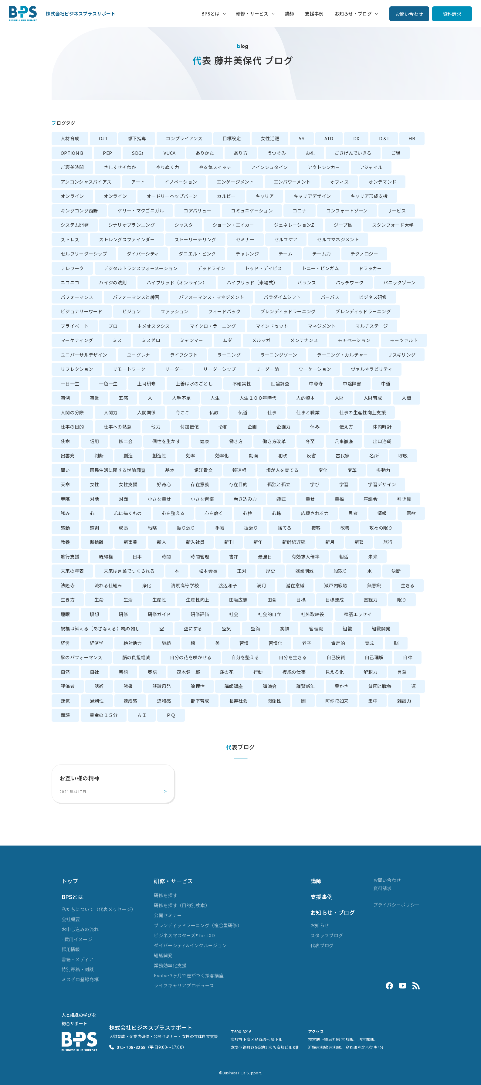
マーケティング (77, 340)
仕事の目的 (72, 426)
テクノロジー (364, 253)
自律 (407, 657)
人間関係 (146, 412)
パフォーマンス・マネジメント (211, 297)
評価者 (68, 686)
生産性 (159, 599)
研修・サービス (252, 13)
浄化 (146, 585)
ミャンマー (191, 340)
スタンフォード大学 (393, 225)
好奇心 (164, 484)
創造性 (159, 455)
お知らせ (319, 925)
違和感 (164, 700)
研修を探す (165, 895)
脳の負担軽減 (136, 657)
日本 (137, 556)
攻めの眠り (381, 527)
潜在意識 (295, 585)
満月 (261, 585)
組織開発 (381, 628)
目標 (301, 599)
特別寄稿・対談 (78, 969)
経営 (65, 643)
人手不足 (181, 398)
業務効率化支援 (170, 965)
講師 (289, 13)
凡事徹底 (344, 441)
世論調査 (280, 383)
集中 (373, 700)
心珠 (276, 513)
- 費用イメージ (77, 939)
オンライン (72, 196)
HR (411, 138)
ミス (117, 340)
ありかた (204, 153)
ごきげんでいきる (353, 153)
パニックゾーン (399, 282)
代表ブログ (322, 945)
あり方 (241, 153)
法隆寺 (68, 585)
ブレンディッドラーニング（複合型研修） (198, 925)
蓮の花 (227, 672)
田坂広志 (238, 599)
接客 (316, 527)
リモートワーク (129, 369)
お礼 (310, 153)
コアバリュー (197, 210)
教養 (65, 542)
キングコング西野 (79, 210)
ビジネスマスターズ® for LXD (184, 935)
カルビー (226, 196)
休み (315, 426)
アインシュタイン (269, 167)
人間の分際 (72, 412)
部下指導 (136, 138)
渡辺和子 (227, 585)
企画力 (283, 426)
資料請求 (452, 14)
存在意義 (200, 484)
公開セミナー (168, 915)
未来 (373, 556)
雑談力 (404, 700)
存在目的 (238, 484)
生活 (128, 599)
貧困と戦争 (379, 686)
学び (315, 484)
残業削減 (304, 571)
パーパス (330, 297)
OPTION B (72, 153)
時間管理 (200, 556)
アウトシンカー (324, 167)
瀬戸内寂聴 (335, 585)
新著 (359, 542)
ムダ (227, 340)
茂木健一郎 (188, 672)
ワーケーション (315, 369)
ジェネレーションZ (294, 225)
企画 (252, 426)
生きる (408, 585)
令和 (223, 426)
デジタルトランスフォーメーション (141, 268)
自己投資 (336, 657)
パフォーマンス (77, 297)
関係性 (274, 700)
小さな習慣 (202, 499)
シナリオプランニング (131, 225)
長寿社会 (238, 700)
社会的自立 (269, 614)
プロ (113, 326)
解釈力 (371, 672)
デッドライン (211, 268)
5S (302, 138)
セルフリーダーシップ (84, 253)
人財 (339, 398)
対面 (123, 499)
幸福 (339, 499)
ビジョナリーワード (82, 311)
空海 (255, 628)
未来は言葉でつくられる (129, 571)
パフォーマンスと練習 (136, 297)
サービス (397, 210)
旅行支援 (70, 556)
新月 (330, 542)
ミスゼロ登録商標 (80, 979)
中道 (386, 383)
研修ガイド (159, 614)
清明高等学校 (185, 585)
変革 (352, 470)
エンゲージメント (235, 181)
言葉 (402, 672)
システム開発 (75, 225)
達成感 (130, 700)
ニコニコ (70, 282)
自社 (94, 672)
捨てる (285, 527)
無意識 (374, 585)
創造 (128, 455)
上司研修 (146, 383)
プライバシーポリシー (396, 904)
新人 (161, 542)
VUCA (170, 153)
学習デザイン (382, 484)
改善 (345, 527)
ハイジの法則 (113, 282)
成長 (123, 527)
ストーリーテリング (195, 239)
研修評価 (200, 614)
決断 (396, 571)
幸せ (310, 499)
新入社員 (195, 542)
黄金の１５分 (104, 715)
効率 (190, 455)
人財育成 (373, 398)
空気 (227, 628)
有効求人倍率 (306, 556)
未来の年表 (72, 571)
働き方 (236, 441)
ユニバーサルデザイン (84, 354)
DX (356, 138)
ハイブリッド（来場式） (252, 282)
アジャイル (371, 167)
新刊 (229, 542)
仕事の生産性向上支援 (362, 412)
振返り (251, 527)
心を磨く (214, 513)
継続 (166, 643)
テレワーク (72, 268)
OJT (103, 138)
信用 (94, 441)
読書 (128, 686)
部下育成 (200, 700)
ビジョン (131, 311)
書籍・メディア (78, 959)
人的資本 (305, 398)
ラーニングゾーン (278, 354)
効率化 (222, 455)
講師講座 (233, 686)
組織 (347, 628)
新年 (258, 542)
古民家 (343, 455)
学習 (344, 484)
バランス (306, 282)
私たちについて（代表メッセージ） (99, 909)
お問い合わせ (409, 14)
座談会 (371, 499)
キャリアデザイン (312, 196)
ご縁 (396, 153)
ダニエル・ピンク (197, 253)
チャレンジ (247, 253)
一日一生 (70, 383)
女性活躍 (270, 138)
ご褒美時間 (72, 167)
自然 (65, 672)
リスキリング (402, 354)
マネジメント (322, 326)
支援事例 (314, 13)
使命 (65, 441)
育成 (369, 643)
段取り (340, 571)
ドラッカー (370, 268)
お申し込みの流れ (80, 929)
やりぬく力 (167, 167)
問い (65, 470)
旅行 (388, 542)
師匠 (281, 499)
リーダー (174, 369)
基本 (169, 470)
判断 (99, 455)
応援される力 (315, 513)
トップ (70, 881)
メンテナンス (304, 340)
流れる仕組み (108, 585)
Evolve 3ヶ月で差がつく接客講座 (189, 975)
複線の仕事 (294, 672)
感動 (65, 527)
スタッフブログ (326, 935)
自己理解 (374, 657)
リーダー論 (267, 369)
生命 (99, 599)
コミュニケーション (252, 210)
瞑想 (94, 614)
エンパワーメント (292, 181)
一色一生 (108, 383)
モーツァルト (404, 340)
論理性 (198, 686)
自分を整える (245, 657)
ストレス (70, 239)
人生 (215, 398)
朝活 (344, 556)
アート (138, 181)
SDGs (138, 153)
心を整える (173, 513)
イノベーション (180, 181)
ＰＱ (171, 715)
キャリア (265, 196)
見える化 (334, 672)
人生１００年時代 (257, 398)
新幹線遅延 (294, 542)
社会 (234, 614)
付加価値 (189, 426)
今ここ (183, 412)
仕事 (272, 412)
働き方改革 (274, 441)
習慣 (244, 643)
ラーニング (229, 354)
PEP (107, 153)
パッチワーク (350, 282)
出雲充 (68, 455)
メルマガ (261, 340)
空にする (193, 628)
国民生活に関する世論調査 (118, 470)
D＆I (384, 138)
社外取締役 (312, 614)
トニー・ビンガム (320, 268)
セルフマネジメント (338, 239)
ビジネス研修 (373, 297)
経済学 (97, 643)
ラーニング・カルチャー (342, 354)
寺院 (65, 499)
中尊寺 (316, 383)
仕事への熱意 (118, 426)
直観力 (371, 599)
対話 (94, 499)
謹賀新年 (305, 686)
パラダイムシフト (282, 297)
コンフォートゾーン (347, 210)
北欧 (282, 455)
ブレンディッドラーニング (288, 311)
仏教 (214, 412)
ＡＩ (142, 715)
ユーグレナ (138, 354)
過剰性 (97, 700)
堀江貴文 (203, 470)
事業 (94, 398)
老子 (306, 643)
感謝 (94, 527)
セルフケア (286, 239)
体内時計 (382, 426)
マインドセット (272, 326)
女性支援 (128, 484)
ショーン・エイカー (233, 225)
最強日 (265, 556)
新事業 (130, 542)
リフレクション (77, 369)
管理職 (316, 628)
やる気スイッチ (215, 167)
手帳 (220, 527)
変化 (323, 470)
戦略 (152, 527)
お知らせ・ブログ (353, 13)
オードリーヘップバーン (172, 196)
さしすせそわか (120, 167)
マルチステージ (371, 326)
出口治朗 (382, 441)
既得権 (106, 556)
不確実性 (241, 383)
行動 (258, 672)
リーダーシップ (219, 369)
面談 (65, 715)
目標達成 (334, 599)
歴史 (271, 571)
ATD (329, 138)
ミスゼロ (151, 340)
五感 (123, 398)
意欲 (411, 513)
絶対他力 (133, 643)
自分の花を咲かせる (191, 657)
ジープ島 (343, 225)
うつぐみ (276, 153)
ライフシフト (184, 354)
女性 (94, 484)
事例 (65, 398)
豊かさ (342, 686)
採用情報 (71, 949)
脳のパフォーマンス (82, 657)
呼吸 (403, 455)
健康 (204, 441)
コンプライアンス (184, 138)
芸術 (123, 672)
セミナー (245, 239)
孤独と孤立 (279, 484)
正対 (241, 571)
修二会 (126, 441)
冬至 (310, 441)
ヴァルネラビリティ (371, 369)
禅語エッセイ (358, 614)
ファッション (174, 311)
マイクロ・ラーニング (213, 326)
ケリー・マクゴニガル (140, 210)
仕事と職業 (308, 412)
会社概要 (71, 919)
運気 (65, 700)
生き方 (68, 599)
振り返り (186, 527)
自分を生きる (293, 657)
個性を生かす (166, 441)
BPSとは (211, 13)
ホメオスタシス (153, 326)
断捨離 (97, 542)
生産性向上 (197, 599)
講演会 (269, 686)
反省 (311, 455)
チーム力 (321, 253)
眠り (402, 599)
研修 (123, 614)
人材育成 (70, 138)
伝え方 (346, 426)
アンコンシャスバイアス (86, 181)
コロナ (300, 210)
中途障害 (352, 383)
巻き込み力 (245, 499)
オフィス (339, 181)
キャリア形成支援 (369, 196)
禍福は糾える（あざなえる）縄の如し (100, 628)
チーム (286, 253)
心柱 (247, 513)
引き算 (404, 499)
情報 (382, 513)
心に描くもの (128, 513)
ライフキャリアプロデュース (184, 985)
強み (65, 513)
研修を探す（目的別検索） (182, 905)
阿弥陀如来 (337, 700)
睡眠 (65, 614)
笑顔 (285, 628)
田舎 (272, 599)
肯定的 (338, 643)
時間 (166, 556)
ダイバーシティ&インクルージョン (190, 945)
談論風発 (161, 686)
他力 (156, 426)
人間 (406, 398)
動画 (253, 455)
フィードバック (224, 311)
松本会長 (208, 571)
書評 (234, 556)
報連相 (239, 470)
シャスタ (183, 225)
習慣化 (276, 643)
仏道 (243, 412)
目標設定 (231, 138)
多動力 (383, 470)
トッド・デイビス (263, 268)
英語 (152, 672)
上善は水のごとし (194, 383)
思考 (353, 513)
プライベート (75, 326)
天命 (65, 484)
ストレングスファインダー (127, 239)
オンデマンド (382, 181)
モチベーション (354, 340)
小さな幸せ (159, 499)
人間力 (111, 412)
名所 (374, 455)
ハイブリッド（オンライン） (177, 282)
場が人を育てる (282, 470)
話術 (99, 686)
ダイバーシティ (143, 253)
